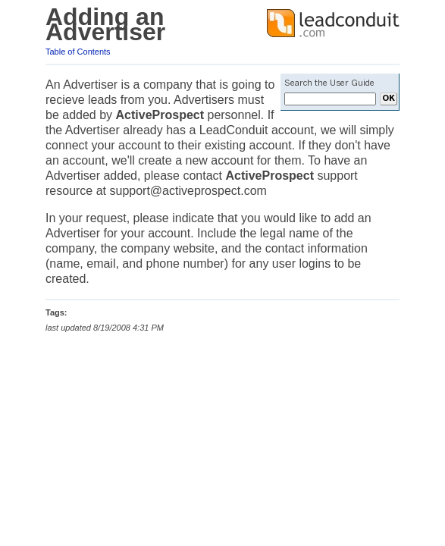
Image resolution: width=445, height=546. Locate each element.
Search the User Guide (329, 83)
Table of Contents (78, 51)
